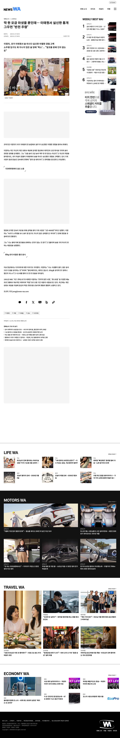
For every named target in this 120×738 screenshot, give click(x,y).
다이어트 (36, 313)
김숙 (28, 313)
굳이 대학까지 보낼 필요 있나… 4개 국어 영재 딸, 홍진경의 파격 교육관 (25, 329)
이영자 (8, 313)
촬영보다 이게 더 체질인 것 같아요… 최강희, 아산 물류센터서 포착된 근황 (26, 337)
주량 (15, 313)
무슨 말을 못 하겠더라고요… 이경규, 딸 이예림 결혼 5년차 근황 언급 (25, 335)
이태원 (22, 313)
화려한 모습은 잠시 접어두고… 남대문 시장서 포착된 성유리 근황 (24, 340)
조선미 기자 (66, 36)
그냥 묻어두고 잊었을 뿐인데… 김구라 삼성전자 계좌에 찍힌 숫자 (24, 332)
